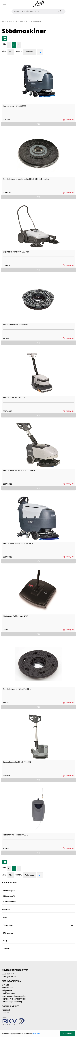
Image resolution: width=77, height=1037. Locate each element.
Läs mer (36, 1033)
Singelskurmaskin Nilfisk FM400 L (17, 762)
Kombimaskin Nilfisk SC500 (14, 106)
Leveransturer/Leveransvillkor (14, 996)
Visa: (4, 51)
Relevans (29, 51)
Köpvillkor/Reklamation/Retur (14, 999)
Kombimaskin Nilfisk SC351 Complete (19, 470)
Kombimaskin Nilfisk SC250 (14, 398)
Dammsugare (9, 891)
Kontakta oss (7, 988)
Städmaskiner (9, 902)
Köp (38, 124)
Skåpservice (7, 990)
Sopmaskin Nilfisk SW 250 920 (16, 252)
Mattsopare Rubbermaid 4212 (15, 616)
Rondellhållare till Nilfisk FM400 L (17, 689)
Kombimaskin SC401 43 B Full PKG (18, 543)
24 (11, 51)
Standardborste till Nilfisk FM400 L (17, 325)
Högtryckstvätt (9, 896)
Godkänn (67, 1033)
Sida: (4, 44)
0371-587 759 (8, 974)
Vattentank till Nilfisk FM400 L (15, 835)
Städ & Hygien (16, 22)
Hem (4, 22)
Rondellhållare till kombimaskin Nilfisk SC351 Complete (26, 179)
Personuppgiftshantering (12, 1002)
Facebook (6, 1010)
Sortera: (18, 51)
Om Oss (5, 985)
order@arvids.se (9, 977)
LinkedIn (5, 1013)
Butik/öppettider (8, 993)
